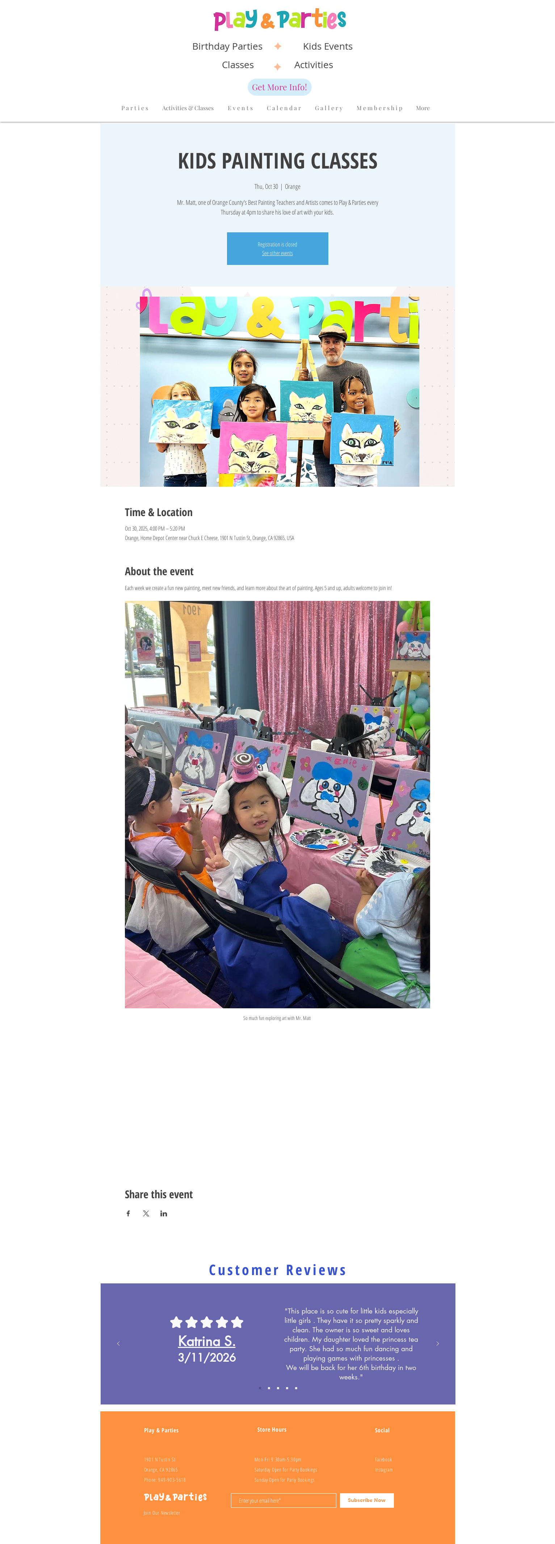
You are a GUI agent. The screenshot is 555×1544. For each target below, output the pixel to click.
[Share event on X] (146, 1213)
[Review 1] (269, 1388)
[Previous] (118, 1344)
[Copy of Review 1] (260, 1388)
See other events (277, 253)
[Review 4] (296, 1388)
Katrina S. (207, 1341)
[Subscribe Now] (367, 1500)
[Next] (437, 1344)
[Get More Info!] (280, 87)
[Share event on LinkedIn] (163, 1213)
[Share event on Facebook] (128, 1213)
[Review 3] (287, 1388)
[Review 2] (278, 1388)
